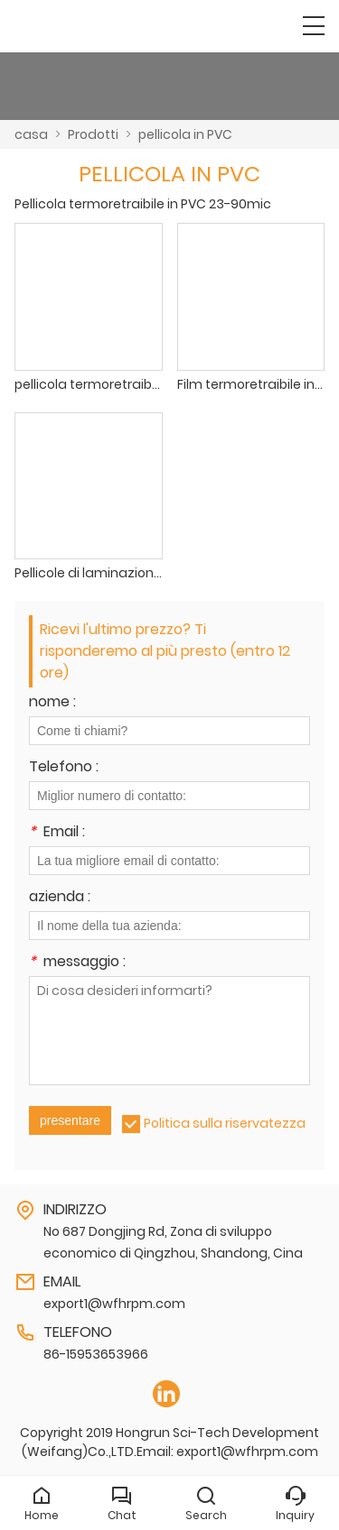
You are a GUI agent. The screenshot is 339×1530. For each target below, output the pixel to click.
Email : (57, 833)
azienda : (59, 898)
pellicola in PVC (185, 134)
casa (31, 134)
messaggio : (77, 963)
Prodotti (93, 134)
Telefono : (64, 768)
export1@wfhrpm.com (114, 1304)
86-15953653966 (95, 1354)
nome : (52, 703)
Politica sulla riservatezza (225, 1123)
